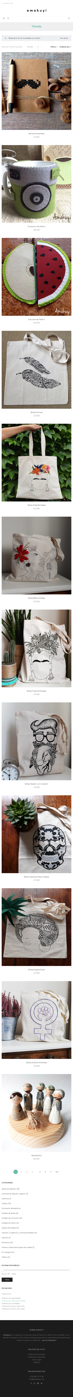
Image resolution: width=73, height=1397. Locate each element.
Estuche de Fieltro (36, 319)
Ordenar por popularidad (11, 1298)
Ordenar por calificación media (13, 1301)
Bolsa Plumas (37, 412)
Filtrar (7, 1280)
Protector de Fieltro (36, 226)
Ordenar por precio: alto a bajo (13, 1309)
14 (51, 1172)
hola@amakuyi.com (36, 1379)
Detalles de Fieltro (9, 1223)
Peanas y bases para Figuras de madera (17, 1247)
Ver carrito (64, 38)
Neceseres (6, 1243)
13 (45, 1172)
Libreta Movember (36, 134)
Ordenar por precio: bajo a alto (13, 1306)
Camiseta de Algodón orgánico (14, 1194)
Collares (5, 1204)
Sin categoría (7, 1252)
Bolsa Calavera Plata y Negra (36, 877)
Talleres (4, 1257)
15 (41, 47)
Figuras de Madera (9, 1228)
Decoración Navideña (10, 1208)
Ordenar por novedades (11, 1304)
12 (38, 47)
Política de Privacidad (36, 1354)
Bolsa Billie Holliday (36, 598)
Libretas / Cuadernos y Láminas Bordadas (18, 1233)
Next (57, 1172)
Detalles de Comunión (10, 1218)
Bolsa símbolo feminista (36, 1063)
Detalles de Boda (8, 1213)
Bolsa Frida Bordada (36, 505)
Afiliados (36, 1362)
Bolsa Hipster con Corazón (36, 784)
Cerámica (5, 1199)
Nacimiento (36, 1155)
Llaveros (5, 1238)
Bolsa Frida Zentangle (36, 691)
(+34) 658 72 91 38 (37, 1377)
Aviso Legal (36, 1360)
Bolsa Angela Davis (36, 970)
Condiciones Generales (36, 1357)
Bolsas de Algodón (9, 1189)
